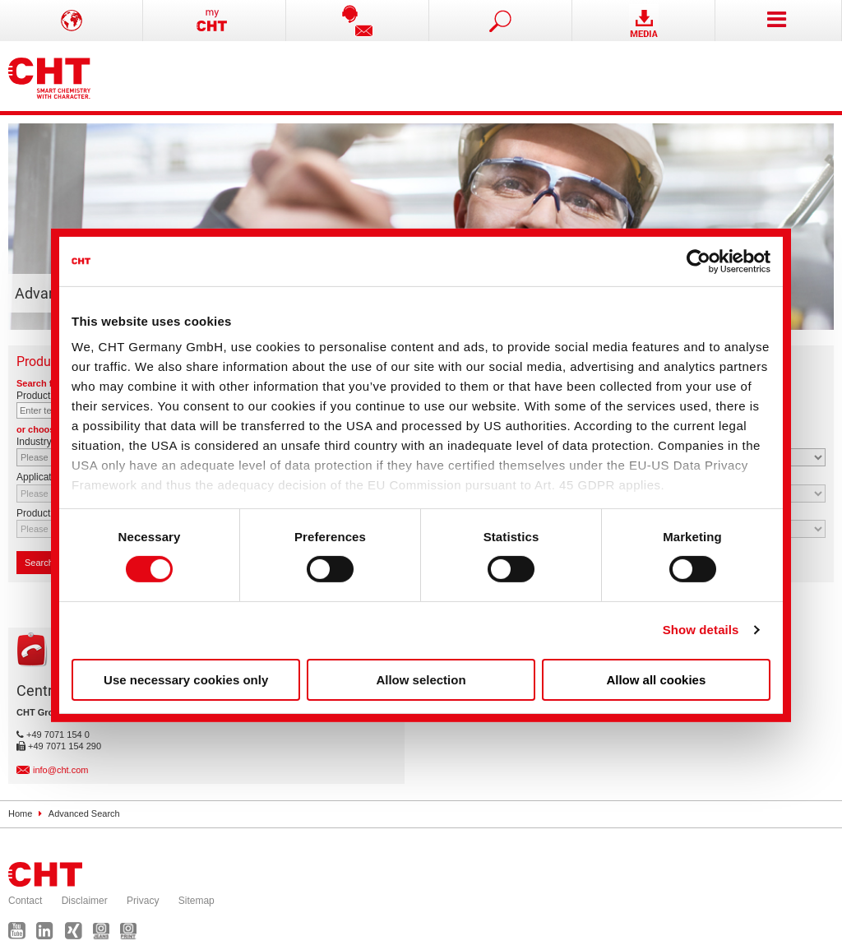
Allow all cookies (656, 680)
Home (20, 813)
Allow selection (420, 680)
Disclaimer (85, 900)
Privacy (143, 900)
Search (43, 562)
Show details (701, 630)
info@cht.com (60, 770)
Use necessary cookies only (186, 680)
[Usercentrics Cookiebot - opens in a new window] (698, 260)
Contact (25, 900)
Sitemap (196, 900)
